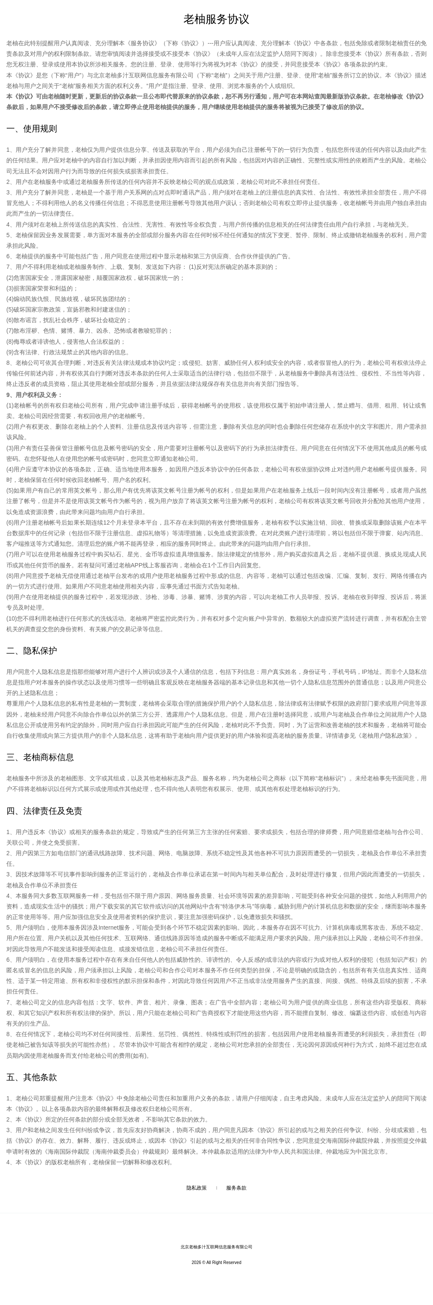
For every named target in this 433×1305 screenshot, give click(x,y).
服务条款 (236, 1188)
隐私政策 (196, 1188)
